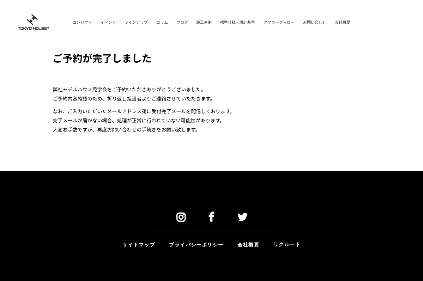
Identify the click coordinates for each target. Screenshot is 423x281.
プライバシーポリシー (196, 244)
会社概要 (248, 244)
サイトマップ (138, 244)
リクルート (287, 244)
